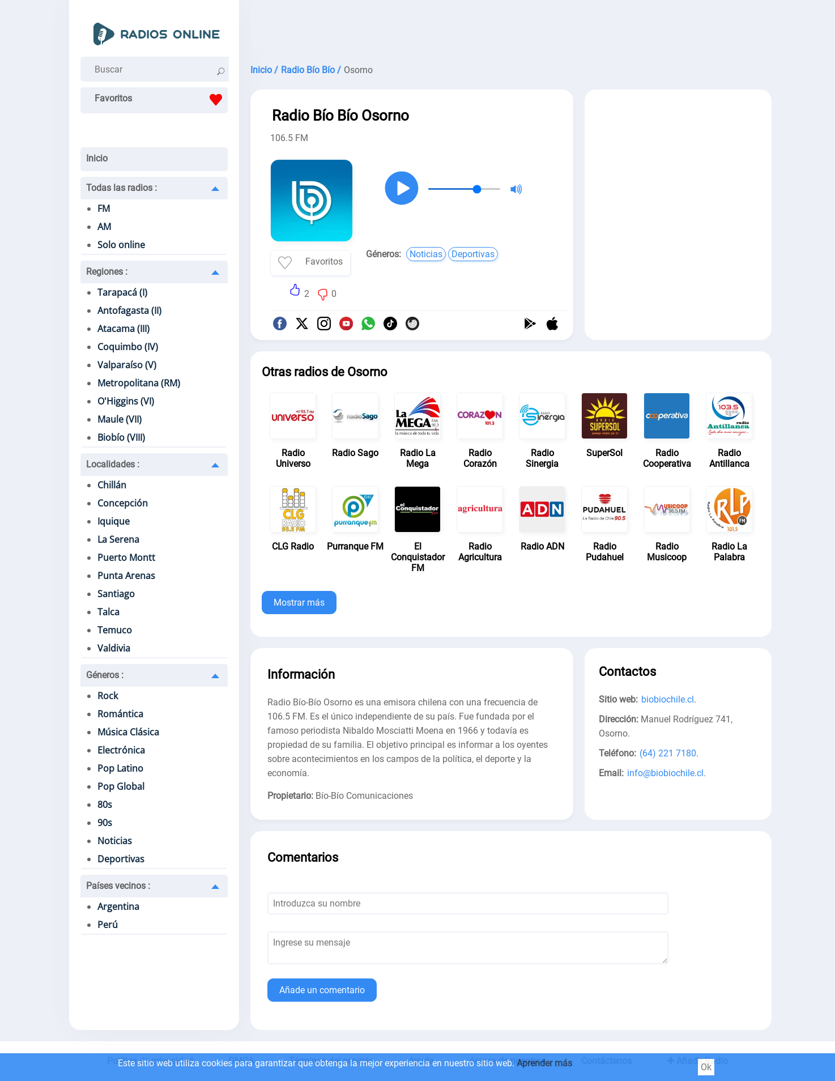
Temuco (114, 630)
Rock (107, 696)
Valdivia (113, 648)
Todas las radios (121, 187)
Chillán (111, 485)
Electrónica (121, 750)
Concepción (122, 503)
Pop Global (120, 786)
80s (104, 804)
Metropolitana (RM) (138, 383)
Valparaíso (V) (126, 365)
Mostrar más (299, 602)
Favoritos (161, 99)
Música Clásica (128, 732)
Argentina (118, 906)
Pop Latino (120, 768)
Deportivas (120, 859)
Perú (107, 924)
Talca (108, 612)
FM (103, 208)
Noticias (114, 841)
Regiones (106, 271)
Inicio (97, 158)
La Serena (118, 539)
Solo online (121, 245)
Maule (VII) (119, 419)
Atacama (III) (123, 328)
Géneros (104, 675)
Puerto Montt (126, 557)
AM (104, 226)
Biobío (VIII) (121, 437)
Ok (706, 1067)
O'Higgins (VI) (125, 401)
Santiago (116, 594)
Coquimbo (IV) (127, 347)
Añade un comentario (322, 990)
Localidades (112, 464)
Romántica (120, 714)
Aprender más (544, 1063)
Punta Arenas (126, 575)
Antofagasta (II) (129, 310)
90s (104, 822)
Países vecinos (118, 885)
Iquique (113, 521)
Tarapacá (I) (122, 292)
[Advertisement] (511, 28)
